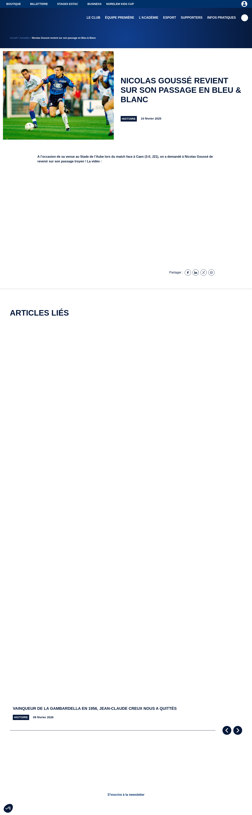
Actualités (24, 38)
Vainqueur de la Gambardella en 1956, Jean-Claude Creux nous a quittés (95, 708)
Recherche (244, 17)
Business (94, 4)
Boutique (13, 4)
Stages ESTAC (67, 4)
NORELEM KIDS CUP (120, 4)
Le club (93, 17)
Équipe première (119, 17)
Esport (169, 17)
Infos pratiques (221, 17)
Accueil (14, 38)
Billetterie (39, 4)
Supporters (191, 17)
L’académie (148, 17)
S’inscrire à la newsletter (126, 794)
